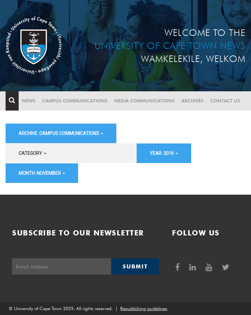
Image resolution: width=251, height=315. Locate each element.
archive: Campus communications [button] (61, 133)
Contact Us (225, 100)
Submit (135, 266)
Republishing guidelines (143, 308)
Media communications (144, 100)
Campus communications (75, 100)
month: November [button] (42, 173)
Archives (192, 100)
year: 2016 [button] (164, 153)
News (29, 100)
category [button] (32, 153)
